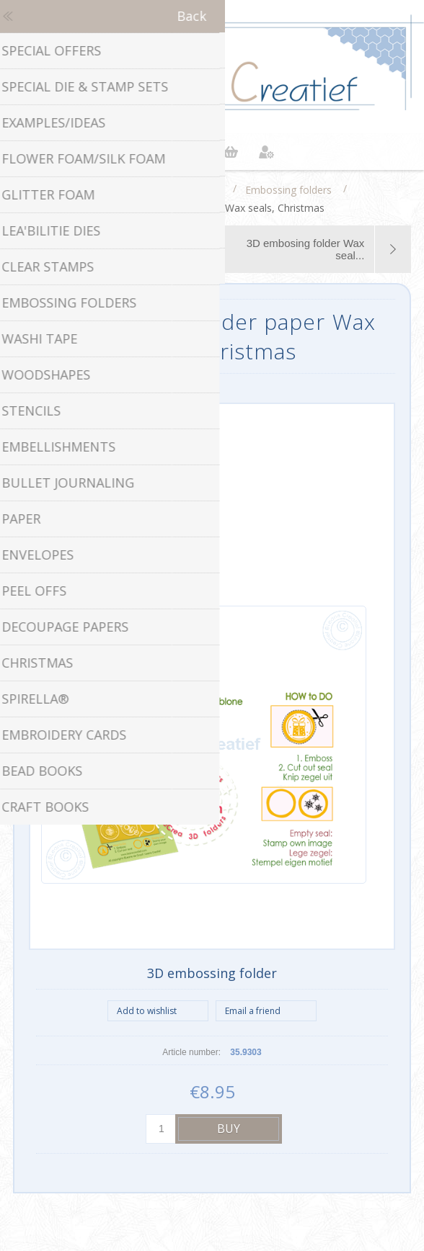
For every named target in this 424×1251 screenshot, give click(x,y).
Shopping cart (230, 152)
